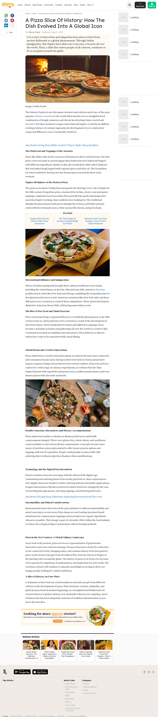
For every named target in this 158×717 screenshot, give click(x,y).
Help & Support (90, 687)
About (86, 684)
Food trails (70, 705)
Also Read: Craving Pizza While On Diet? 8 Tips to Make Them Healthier (61, 145)
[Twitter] (149, 672)
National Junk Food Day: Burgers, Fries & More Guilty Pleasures (95, 221)
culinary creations (43, 116)
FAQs (86, 690)
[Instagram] (153, 672)
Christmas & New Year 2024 (72, 709)
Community (48, 5)
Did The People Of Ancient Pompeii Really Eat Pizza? (67, 221)
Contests (58, 5)
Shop (76, 5)
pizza (89, 128)
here (83, 621)
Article (34, 13)
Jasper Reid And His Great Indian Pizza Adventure (39, 221)
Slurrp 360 (69, 699)
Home (20, 5)
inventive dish (32, 124)
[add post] (140, 5)
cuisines (50, 132)
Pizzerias (100, 289)
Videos (82, 5)
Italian (89, 188)
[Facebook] (144, 672)
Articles (27, 5)
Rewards (68, 5)
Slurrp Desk (34, 32)
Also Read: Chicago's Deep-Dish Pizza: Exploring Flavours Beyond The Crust (63, 496)
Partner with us (90, 693)
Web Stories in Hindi (71, 688)
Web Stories (37, 5)
